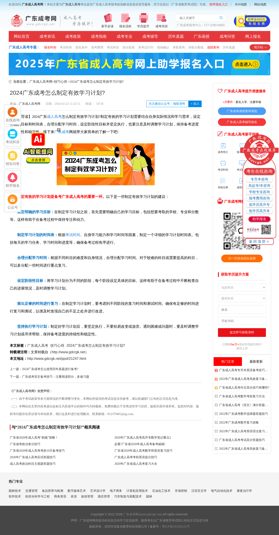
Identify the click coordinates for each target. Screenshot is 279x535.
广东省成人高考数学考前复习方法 (240, 396)
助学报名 (259, 219)
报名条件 (81, 47)
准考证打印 (145, 47)
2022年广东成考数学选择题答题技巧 (241, 413)
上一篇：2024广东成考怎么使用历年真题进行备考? (44, 369)
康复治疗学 (244, 490)
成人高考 (54, 117)
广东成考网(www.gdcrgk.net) (142, 514)
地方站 (260, 47)
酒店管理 (104, 496)
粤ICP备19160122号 (176, 526)
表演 (74, 496)
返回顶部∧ (259, 241)
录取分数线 (196, 47)
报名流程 (125, 26)
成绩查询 (213, 47)
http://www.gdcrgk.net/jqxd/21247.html (56, 358)
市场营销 (181, 490)
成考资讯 (47, 36)
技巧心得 (60, 81)
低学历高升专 (259, 204)
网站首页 (21, 36)
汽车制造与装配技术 (128, 496)
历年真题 (176, 36)
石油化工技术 (161, 490)
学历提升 (143, 26)
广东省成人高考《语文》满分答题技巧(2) (242, 404)
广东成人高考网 (32, 4)
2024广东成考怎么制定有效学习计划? (97, 81)
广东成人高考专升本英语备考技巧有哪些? (242, 369)
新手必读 (107, 26)
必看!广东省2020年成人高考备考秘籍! (139, 444)
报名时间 (50, 47)
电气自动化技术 (221, 490)
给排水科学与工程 (37, 496)
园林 (149, 496)
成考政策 (73, 36)
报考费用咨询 (259, 198)
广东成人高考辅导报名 (242, 122)
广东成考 (61, 132)
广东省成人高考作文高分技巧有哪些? (242, 387)
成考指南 (99, 36)
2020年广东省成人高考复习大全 (135, 463)
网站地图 (260, 4)
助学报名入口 (218, 4)
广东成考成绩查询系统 (242, 111)
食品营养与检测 (52, 490)
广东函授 (201, 36)
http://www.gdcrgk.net (68, 352)
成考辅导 (150, 36)
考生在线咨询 (259, 171)
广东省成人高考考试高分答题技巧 (240, 439)
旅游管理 (87, 496)
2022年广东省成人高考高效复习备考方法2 (242, 448)
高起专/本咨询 (259, 185)
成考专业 (124, 36)
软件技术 (15, 496)
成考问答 (227, 36)
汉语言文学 (199, 490)
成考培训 (161, 26)
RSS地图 (241, 4)
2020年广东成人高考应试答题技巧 (33, 457)
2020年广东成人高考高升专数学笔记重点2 (142, 437)
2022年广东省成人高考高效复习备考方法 (242, 378)
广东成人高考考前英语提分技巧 (135, 457)
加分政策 (128, 47)
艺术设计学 (97, 490)
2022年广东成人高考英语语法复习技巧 (242, 430)
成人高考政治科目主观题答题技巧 (33, 463)
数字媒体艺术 (77, 490)
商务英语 (60, 496)
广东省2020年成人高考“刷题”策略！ (34, 437)
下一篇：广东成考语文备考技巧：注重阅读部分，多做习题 (49, 376)
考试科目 (113, 47)
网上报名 (253, 36)
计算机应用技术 (137, 490)
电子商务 (116, 490)
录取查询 (179, 47)
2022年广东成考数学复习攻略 (237, 422)
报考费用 (97, 47)
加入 (195, 103)
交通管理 (31, 490)
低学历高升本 (259, 211)
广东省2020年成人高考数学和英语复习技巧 (143, 450)
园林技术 (15, 490)
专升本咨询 (259, 179)
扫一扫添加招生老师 (242, 258)
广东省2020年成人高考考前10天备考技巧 (37, 450)
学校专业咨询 (259, 192)
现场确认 (163, 47)
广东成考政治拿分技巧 (25, 444)
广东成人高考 (37, 345)
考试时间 (66, 47)
